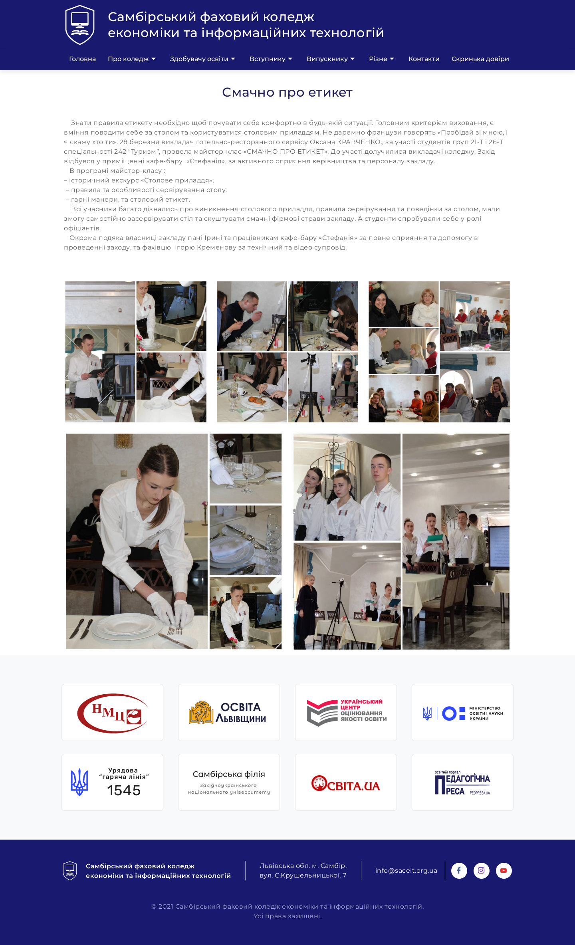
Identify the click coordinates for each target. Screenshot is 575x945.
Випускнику (331, 59)
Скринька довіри (480, 59)
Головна (82, 59)
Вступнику (271, 59)
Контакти (424, 59)
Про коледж (132, 59)
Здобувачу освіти (202, 59)
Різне (381, 59)
